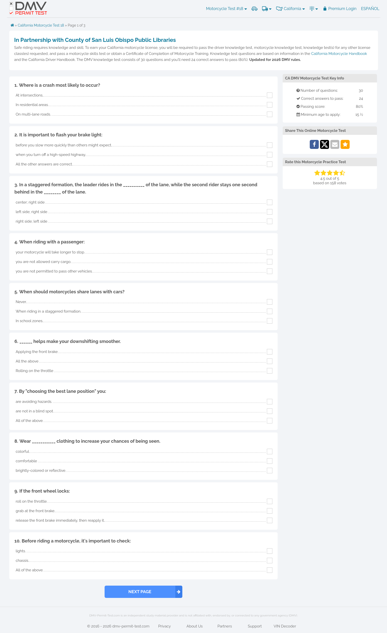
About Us (195, 626)
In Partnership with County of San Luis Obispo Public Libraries (95, 40)
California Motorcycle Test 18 (41, 25)
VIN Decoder (285, 626)
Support (255, 626)
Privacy (164, 626)
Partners (224, 626)
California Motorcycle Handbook (339, 53)
